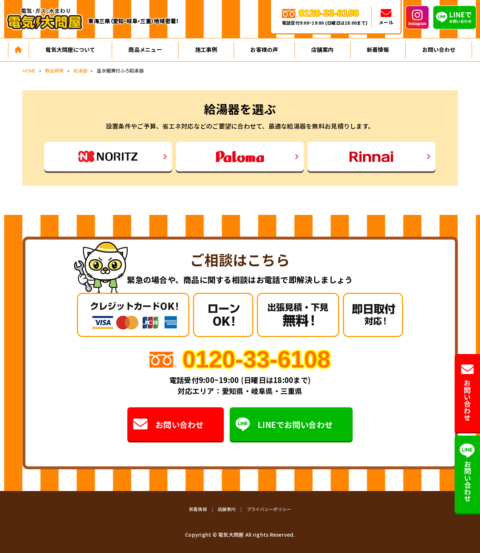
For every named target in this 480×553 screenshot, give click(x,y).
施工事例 (206, 49)
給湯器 (80, 70)
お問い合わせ (439, 49)
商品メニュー (145, 49)
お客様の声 (264, 49)
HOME (29, 70)
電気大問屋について (70, 49)
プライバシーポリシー (269, 509)
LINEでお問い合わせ (284, 424)
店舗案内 (322, 49)
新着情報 (378, 49)
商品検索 (54, 70)
